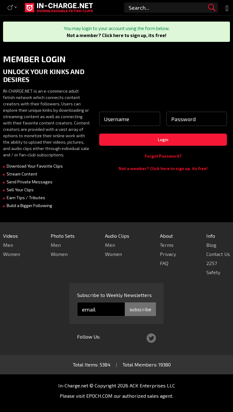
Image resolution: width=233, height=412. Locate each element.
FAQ (164, 263)
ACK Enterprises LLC (152, 385)
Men (8, 245)
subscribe (140, 309)
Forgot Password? (163, 156)
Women (11, 254)
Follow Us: (88, 336)
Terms (167, 245)
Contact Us (218, 254)
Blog (211, 245)
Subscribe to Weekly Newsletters (114, 295)
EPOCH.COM (99, 396)
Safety (213, 272)
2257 (211, 263)
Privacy (168, 254)
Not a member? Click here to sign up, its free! (116, 35)
